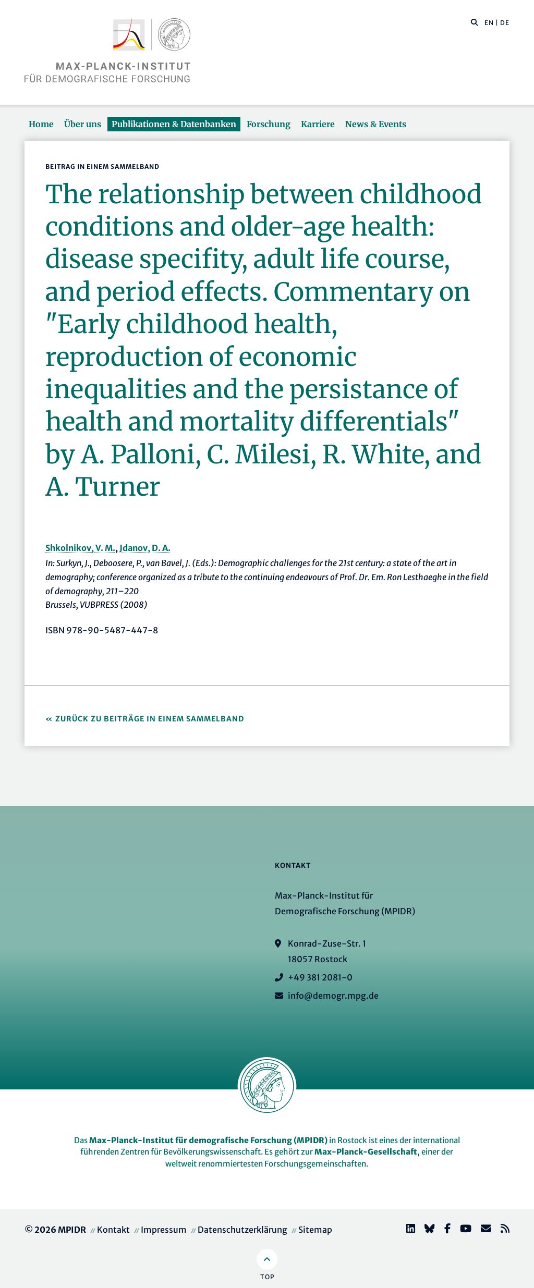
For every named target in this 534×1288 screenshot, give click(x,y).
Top (267, 1277)
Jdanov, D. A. (145, 548)
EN (489, 23)
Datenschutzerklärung (242, 1229)
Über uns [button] (82, 124)
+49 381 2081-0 (320, 977)
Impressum (164, 1229)
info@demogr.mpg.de (333, 995)
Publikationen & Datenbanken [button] (174, 124)
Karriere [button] (318, 124)
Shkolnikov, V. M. (80, 548)
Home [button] (41, 124)
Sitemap (315, 1229)
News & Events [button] (375, 124)
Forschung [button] (268, 124)
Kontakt (113, 1229)
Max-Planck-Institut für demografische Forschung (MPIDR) (208, 1140)
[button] (474, 22)
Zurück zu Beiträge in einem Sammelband (149, 718)
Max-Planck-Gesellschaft (365, 1152)
